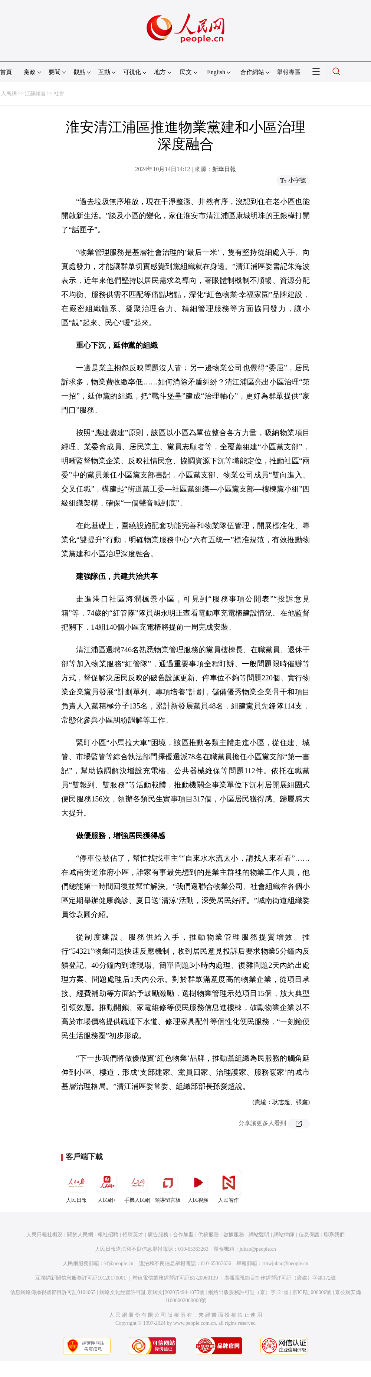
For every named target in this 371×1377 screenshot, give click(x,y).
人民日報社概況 (44, 1234)
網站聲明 (259, 1234)
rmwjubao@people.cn (285, 1263)
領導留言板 (168, 1186)
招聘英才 (132, 1234)
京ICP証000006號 (312, 1292)
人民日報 (76, 1186)
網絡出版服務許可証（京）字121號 (248, 1292)
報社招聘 (108, 1234)
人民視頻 (198, 1186)
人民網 (9, 93)
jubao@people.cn (258, 1249)
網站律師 (283, 1234)
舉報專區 (289, 72)
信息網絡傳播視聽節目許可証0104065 (53, 1292)
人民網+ (107, 1186)
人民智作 (229, 1186)
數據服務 (233, 1234)
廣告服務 (158, 1234)
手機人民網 (137, 1186)
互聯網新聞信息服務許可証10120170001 (80, 1278)
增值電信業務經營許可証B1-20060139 (175, 1278)
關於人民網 (80, 1234)
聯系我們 (334, 1234)
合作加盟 (183, 1234)
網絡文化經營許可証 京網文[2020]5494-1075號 (152, 1292)
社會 (59, 93)
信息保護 (309, 1234)
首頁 (6, 72)
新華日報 (224, 169)
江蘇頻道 (35, 93)
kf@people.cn (119, 1263)
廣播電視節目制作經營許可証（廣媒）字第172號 (280, 1278)
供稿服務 (208, 1234)
